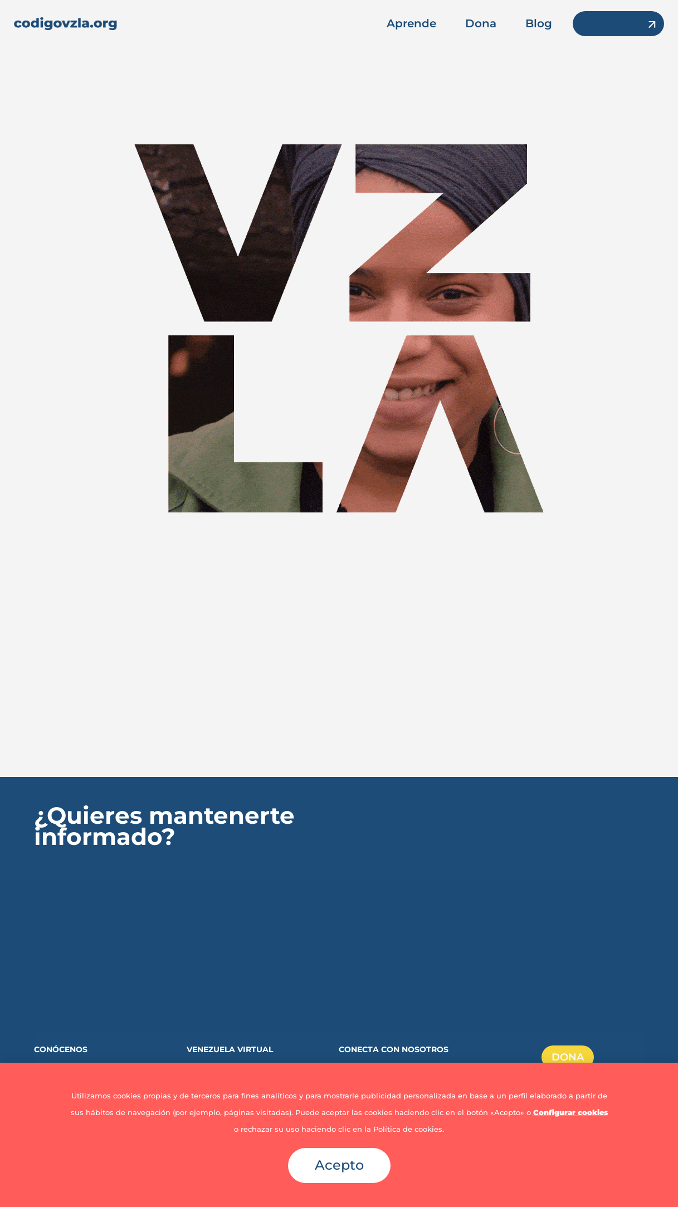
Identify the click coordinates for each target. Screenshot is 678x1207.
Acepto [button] (339, 1165)
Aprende (411, 23)
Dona (480, 23)
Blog (538, 23)
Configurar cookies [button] (570, 1112)
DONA (568, 1057)
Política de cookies (407, 1129)
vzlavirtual (611, 23)
